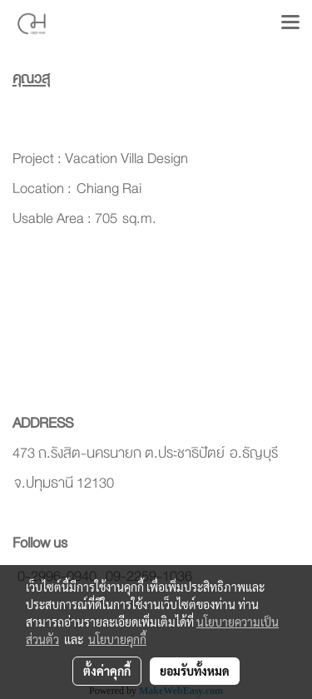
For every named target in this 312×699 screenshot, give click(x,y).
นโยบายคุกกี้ (117, 639)
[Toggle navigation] (290, 23)
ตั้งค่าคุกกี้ (107, 670)
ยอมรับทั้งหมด (195, 670)
